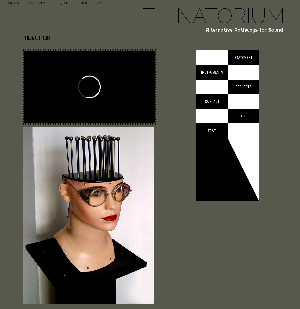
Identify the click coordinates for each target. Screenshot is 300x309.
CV (99, 3)
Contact (83, 3)
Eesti (112, 3)
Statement (13, 3)
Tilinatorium (213, 16)
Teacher (37, 38)
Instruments (38, 3)
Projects (62, 3)
